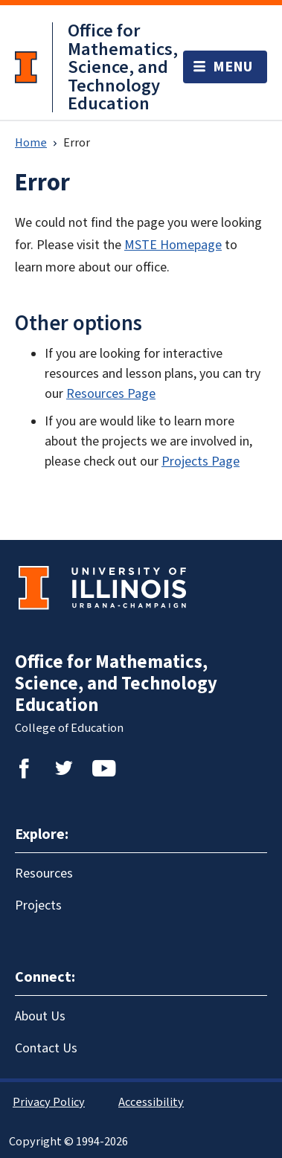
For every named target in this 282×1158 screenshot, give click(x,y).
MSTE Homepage (173, 245)
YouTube (104, 768)
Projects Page (200, 461)
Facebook (24, 768)
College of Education (69, 728)
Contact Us (46, 1048)
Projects (38, 905)
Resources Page (111, 394)
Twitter (64, 768)
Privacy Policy (49, 1102)
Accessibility (151, 1102)
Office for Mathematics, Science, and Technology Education (123, 67)
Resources (44, 873)
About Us (40, 1016)
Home (31, 143)
